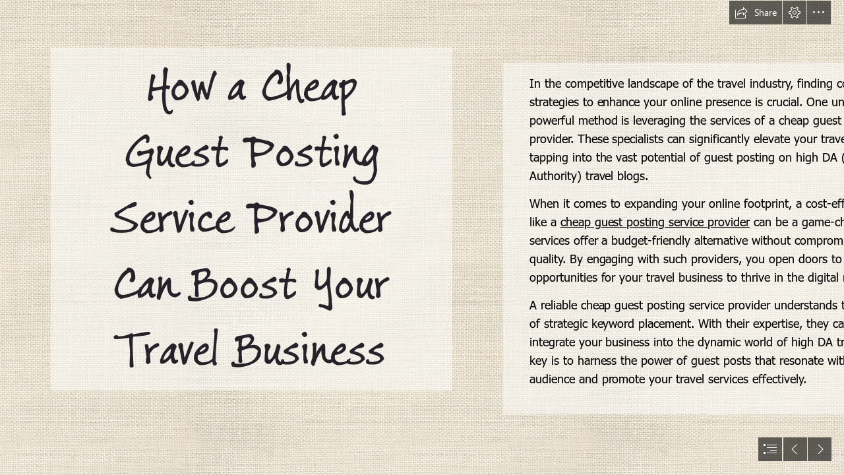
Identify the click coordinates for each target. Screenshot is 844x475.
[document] (422, 237)
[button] (755, 12)
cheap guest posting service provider (655, 221)
